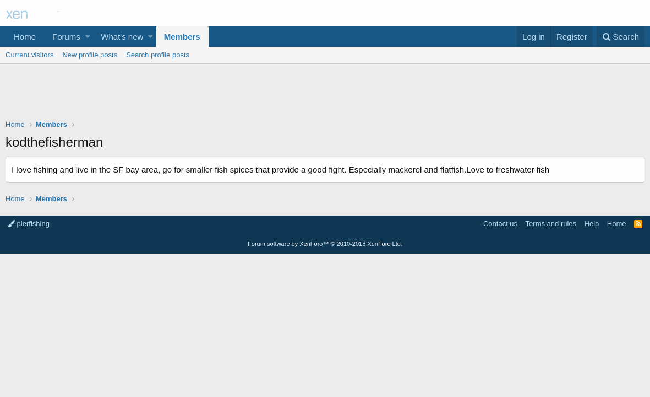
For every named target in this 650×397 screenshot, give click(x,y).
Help (592, 223)
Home (25, 36)
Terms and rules (551, 223)
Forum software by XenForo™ (325, 243)
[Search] (620, 36)
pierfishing (29, 223)
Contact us (500, 223)
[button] (88, 36)
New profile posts (89, 55)
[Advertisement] (325, 94)
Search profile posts (157, 55)
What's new (122, 36)
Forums (66, 36)
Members (182, 36)
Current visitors (29, 55)
